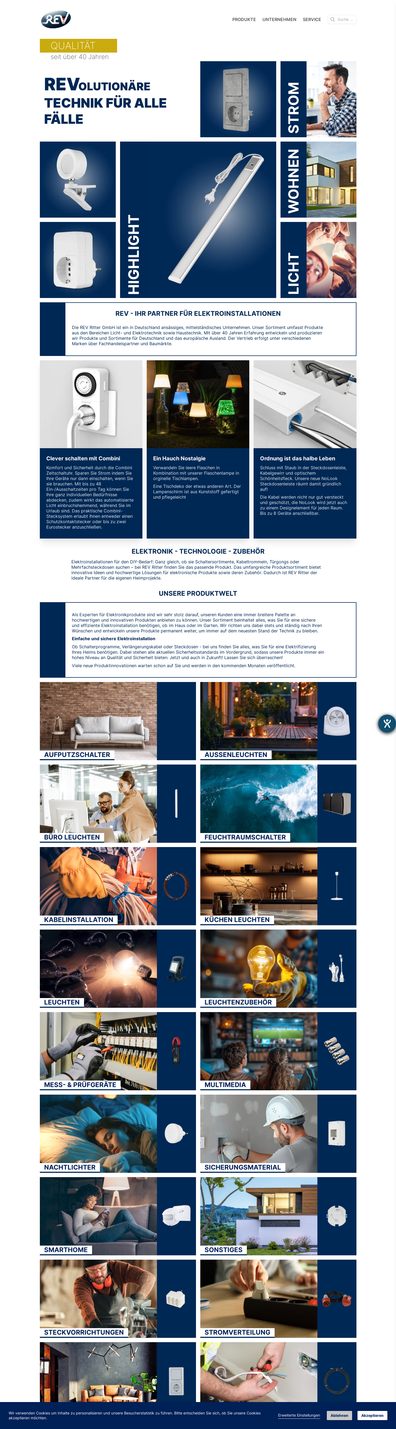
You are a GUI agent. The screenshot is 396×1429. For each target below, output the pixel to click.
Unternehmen (279, 19)
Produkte (244, 19)
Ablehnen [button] (339, 1415)
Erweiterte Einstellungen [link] (299, 1415)
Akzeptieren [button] (372, 1415)
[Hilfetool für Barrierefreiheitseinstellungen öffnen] (387, 723)
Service (312, 19)
